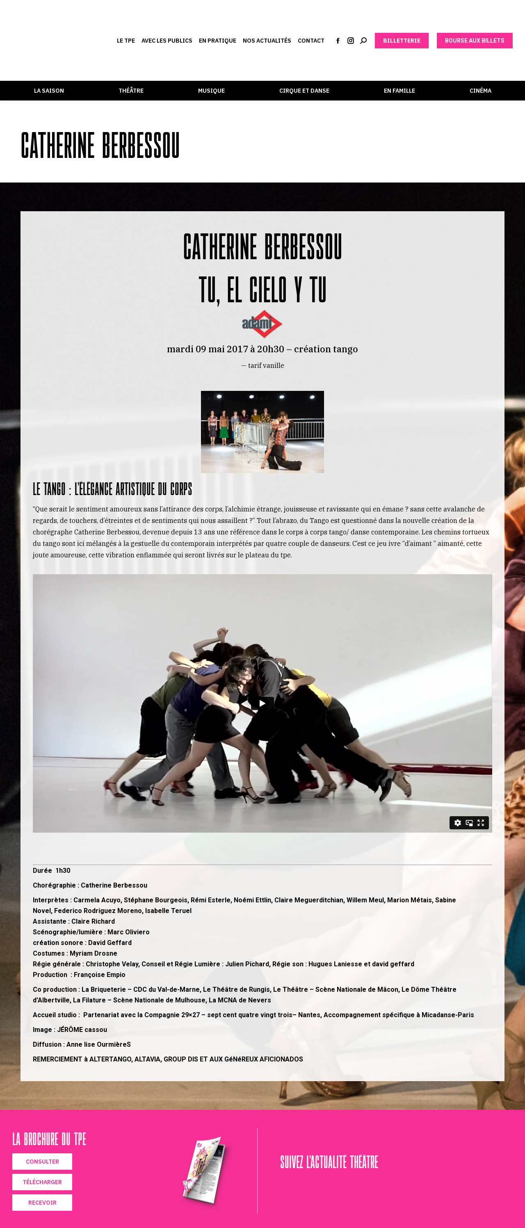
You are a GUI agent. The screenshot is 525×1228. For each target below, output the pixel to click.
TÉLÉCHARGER (42, 1182)
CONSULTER (42, 1161)
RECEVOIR (42, 1202)
